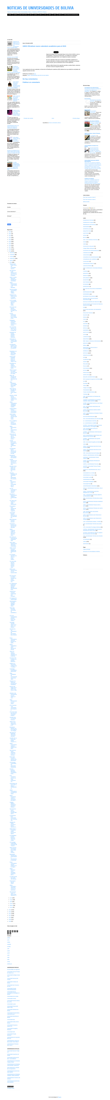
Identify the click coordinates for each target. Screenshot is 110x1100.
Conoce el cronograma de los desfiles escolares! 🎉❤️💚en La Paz (95, 123)
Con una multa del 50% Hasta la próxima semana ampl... (13, 564)
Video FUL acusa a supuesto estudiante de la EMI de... (13, 654)
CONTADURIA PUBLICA (88, 263)
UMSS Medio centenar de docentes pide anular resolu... (13, 416)
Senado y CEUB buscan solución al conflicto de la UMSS (13, 398)
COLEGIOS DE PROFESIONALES (90, 250)
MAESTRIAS (86, 338)
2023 (10, 235)
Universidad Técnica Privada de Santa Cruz (13, 972)
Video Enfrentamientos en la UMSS (13, 701)
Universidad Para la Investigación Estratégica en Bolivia (13, 993)
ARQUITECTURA (87, 231)
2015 (10, 251)
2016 (10, 249)
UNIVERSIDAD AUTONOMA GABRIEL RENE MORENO (13, 1075)
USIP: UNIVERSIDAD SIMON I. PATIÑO (92, 521)
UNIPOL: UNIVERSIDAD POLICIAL (91, 464)
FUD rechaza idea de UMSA (12, 882)
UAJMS (35, 14)
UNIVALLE (9, 963)
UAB (8, 957)
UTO (45, 14)
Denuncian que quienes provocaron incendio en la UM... (13, 309)
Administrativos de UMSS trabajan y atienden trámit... (13, 603)
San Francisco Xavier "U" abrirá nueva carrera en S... (13, 893)
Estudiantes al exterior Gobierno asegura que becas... (13, 366)
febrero (11, 905)
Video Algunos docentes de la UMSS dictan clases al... (13, 391)
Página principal (86, 549)
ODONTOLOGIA (86, 355)
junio (11, 897)
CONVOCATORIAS (87, 265)
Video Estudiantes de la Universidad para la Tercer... (13, 483)
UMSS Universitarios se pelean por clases (13, 792)
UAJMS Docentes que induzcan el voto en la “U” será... (13, 462)
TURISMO (85, 394)
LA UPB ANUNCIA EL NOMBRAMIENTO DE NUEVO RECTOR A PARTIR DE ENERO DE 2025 (13, 166)
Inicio (53, 118)
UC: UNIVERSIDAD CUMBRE (89, 423)
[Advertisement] (49, 28)
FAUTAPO (85, 315)
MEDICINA (85, 343)
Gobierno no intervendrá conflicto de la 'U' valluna (13, 665)
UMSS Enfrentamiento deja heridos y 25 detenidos (13, 285)
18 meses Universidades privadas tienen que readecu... (13, 618)
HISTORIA (85, 323)
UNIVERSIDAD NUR (87, 479)
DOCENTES (86, 279)
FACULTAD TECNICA (88, 312)
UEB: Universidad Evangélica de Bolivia (91, 442)
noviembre (12, 254)
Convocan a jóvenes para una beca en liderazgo (13, 525)
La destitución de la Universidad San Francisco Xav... (13, 818)
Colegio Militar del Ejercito (88, 248)
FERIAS (85, 317)
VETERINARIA (86, 539)
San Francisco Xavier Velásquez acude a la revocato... (13, 753)
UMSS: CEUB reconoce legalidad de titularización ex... (13, 550)
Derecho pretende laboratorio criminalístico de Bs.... (13, 771)
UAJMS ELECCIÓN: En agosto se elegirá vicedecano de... (13, 443)
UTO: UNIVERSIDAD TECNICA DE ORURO (92, 536)
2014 (10, 909)
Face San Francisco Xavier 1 (89, 199)
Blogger (59, 1097)
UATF (8, 953)
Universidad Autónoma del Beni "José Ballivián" (13, 1058)
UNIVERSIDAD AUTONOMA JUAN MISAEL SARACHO (13, 1065)
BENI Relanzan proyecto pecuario (13, 520)
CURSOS (85, 271)
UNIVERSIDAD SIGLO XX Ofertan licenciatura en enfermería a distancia (13, 127)
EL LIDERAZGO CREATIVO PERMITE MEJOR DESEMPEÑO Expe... (13, 586)
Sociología (85, 383)
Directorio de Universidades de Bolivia (91, 551)
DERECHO (85, 275)
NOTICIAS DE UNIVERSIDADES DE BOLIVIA (40, 8)
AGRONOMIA (86, 226)
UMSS (50, 14)
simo (84, 381)
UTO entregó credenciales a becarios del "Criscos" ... (13, 844)
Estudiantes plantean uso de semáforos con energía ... (13, 729)
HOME (9, 14)
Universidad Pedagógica (88, 481)
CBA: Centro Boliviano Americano (90, 239)
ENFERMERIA (86, 294)
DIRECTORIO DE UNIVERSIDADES (71, 14)
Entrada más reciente (28, 118)
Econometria (88, 98)
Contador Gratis (10, 1088)
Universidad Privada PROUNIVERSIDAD (11, 989)
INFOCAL (85, 328)
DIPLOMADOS (86, 277)
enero (11, 907)
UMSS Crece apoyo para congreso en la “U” (13, 723)
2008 (10, 921)
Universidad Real (11, 1019)
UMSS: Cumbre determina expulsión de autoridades (13, 279)
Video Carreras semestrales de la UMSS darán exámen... (13, 850)
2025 (10, 231)
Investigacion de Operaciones (91, 87)
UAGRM (15, 14)
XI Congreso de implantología (13, 599)
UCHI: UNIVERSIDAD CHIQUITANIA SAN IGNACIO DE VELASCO (92, 436)
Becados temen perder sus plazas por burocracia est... (13, 468)
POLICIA (85, 366)
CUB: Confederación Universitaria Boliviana (92, 267)
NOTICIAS (85, 353)
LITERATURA (86, 336)
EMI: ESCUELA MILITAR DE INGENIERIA (92, 288)
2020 (10, 241)
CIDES (84, 244)
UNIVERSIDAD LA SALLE (89, 475)
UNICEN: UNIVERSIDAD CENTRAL (91, 455)
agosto (11, 260)
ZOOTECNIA (86, 543)
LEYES (84, 334)
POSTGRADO (86, 368)
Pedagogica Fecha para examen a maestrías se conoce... (13, 323)
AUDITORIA (85, 233)
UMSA (55, 14)
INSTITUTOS (86, 332)
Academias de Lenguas (88, 222)
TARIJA (84, 385)
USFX (40, 14)
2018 (10, 245)
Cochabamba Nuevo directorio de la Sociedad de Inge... (13, 451)
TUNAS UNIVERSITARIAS (89, 392)
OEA (84, 357)
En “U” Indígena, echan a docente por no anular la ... (13, 422)
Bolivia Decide (86, 201)
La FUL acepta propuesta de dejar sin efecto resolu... (13, 303)
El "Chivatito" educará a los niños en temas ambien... (13, 557)
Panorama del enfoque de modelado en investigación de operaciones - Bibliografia (93, 90)
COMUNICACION (87, 252)
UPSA (8, 961)
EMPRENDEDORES (87, 291)
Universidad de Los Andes (89, 472)
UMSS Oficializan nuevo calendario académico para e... (13, 871)
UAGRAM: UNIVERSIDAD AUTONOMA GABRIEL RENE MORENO (92, 400)
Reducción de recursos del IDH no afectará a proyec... (13, 436)
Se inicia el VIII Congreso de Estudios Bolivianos (13, 659)
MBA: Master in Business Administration (92, 341)
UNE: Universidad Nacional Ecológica (91, 453)
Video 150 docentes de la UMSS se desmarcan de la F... (13, 378)
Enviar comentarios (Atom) (55, 122)
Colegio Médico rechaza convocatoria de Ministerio (13, 410)
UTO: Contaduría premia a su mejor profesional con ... (13, 778)
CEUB (84, 241)
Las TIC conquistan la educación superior (13, 490)
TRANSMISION (86, 390)
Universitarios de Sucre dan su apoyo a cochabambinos (13, 786)
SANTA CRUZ (86, 374)
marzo (11, 903)
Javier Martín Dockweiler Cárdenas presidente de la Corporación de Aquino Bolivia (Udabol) (13, 84)
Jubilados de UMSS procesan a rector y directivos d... (13, 824)
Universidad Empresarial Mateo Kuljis (12, 1007)
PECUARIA (85, 363)
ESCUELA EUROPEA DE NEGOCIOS (91, 301)
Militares (85, 345)
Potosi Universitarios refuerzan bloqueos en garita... (13, 640)
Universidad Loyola (11, 1004)
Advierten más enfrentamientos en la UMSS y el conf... (13, 695)
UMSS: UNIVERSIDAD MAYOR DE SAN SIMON (38, 75)
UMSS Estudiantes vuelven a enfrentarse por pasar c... (13, 798)
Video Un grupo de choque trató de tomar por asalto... (13, 371)
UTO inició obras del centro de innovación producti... (13, 713)
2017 (10, 247)
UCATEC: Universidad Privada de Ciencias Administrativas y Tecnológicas (92, 426)
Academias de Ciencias (88, 220)
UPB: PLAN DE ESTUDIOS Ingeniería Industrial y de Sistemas (16, 98)
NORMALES (86, 350)
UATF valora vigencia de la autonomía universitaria (13, 544)
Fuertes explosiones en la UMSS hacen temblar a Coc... (13, 316)
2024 (10, 233)
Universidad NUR (11, 1031)
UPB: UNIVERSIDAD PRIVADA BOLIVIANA (92, 498)
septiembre (12, 258)
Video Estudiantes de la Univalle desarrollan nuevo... (13, 384)
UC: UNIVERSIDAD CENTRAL (90, 420)
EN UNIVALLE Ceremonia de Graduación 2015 (13, 538)
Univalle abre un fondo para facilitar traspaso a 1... (13, 740)
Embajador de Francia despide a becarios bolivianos (13, 335)
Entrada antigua (76, 118)
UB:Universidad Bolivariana (89, 416)
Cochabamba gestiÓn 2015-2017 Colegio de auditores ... (13, 347)
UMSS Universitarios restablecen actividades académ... (13, 404)
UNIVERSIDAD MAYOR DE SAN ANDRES (13, 1081)
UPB (8, 959)
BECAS (60, 14)
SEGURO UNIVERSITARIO (89, 376)
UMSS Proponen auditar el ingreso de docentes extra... (12, 532)
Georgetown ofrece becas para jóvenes (13, 456)
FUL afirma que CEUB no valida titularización (13, 502)
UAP (8, 948)
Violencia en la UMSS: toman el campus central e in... (13, 296)
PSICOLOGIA (86, 372)
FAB (84, 307)
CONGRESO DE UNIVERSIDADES (91, 257)
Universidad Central (11, 998)
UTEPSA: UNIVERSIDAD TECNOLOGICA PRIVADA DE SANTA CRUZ (92, 530)
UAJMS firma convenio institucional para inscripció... (13, 594)
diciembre (12, 252)
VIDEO (84, 541)
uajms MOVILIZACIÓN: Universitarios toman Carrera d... (13, 429)
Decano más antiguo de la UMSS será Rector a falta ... (13, 689)
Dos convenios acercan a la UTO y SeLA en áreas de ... (13, 328)
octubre (11, 256)
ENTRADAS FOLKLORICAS (89, 296)
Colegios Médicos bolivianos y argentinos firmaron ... (13, 805)
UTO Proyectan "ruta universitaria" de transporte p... (13, 708)
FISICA (84, 319)
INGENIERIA (86, 330)
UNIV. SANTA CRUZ (23, 14)
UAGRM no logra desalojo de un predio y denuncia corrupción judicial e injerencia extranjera (13, 69)
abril (11, 901)
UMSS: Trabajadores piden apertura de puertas (13, 647)
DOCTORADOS (86, 282)
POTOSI (85, 370)
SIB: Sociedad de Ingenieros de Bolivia (91, 379)
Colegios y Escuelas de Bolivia (92, 121)
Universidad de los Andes (12, 996)
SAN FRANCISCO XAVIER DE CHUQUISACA (13, 1068)
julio (11, 262)
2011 (10, 915)
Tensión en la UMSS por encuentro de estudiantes (13, 682)
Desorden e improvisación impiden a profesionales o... (13, 496)
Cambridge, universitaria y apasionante (13, 670)
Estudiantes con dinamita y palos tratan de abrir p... (13, 353)
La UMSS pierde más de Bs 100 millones (13, 878)
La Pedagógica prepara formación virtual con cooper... (13, 838)
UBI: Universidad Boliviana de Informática (92, 418)
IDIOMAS (85, 325)
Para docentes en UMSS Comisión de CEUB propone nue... (13, 578)
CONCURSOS (86, 254)
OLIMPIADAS (86, 359)
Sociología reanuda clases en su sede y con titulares (13, 625)
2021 (10, 239)
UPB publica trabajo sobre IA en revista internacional (16, 139)
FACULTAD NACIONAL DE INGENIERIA (92, 309)
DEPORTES (86, 273)
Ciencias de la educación (88, 246)
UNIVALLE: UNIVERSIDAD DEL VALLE (91, 469)
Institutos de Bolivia (89, 178)
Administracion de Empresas (89, 224)
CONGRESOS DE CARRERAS (90, 259)
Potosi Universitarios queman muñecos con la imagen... (13, 864)
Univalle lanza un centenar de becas (13, 718)
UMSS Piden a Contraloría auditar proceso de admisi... (13, 831)
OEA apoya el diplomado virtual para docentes (13, 734)
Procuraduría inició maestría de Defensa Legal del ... (13, 508)
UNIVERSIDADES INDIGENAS (90, 485)
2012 (10, 913)
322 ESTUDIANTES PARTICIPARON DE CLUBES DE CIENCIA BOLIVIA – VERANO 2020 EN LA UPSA (95, 150)
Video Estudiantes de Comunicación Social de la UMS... (13, 676)
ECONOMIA (85, 284)
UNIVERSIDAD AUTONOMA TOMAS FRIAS (13, 1061)
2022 (10, 237)
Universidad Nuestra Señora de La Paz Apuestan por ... (13, 515)
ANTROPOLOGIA (87, 228)
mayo (11, 899)
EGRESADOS (86, 286)
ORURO (85, 361)
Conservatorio (86, 261)
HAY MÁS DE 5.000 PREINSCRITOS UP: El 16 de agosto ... (13, 273)
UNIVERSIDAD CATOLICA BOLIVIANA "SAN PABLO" (13, 1041)
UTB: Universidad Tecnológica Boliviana (92, 527)
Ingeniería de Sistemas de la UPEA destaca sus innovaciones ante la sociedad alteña (13, 44)
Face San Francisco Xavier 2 (89, 197)
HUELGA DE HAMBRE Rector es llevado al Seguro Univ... (13, 359)
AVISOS (85, 235)
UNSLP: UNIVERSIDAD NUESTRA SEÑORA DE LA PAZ (91, 492)
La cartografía (93, 135)
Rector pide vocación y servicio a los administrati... (13, 758)
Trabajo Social (86, 387)
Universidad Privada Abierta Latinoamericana (13, 1013)
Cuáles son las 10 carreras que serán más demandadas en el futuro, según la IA (13, 113)
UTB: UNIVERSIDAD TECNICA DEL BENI (92, 523)
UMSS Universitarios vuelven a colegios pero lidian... (13, 746)
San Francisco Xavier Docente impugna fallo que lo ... (13, 811)
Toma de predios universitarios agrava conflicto (13, 291)
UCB (30, 14)
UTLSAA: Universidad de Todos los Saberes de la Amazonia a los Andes (92, 533)
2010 (10, 917)
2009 (10, 919)
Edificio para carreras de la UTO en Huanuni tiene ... (13, 571)
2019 (10, 243)
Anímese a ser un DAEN (12, 57)
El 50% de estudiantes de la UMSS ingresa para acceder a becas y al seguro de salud (13, 152)
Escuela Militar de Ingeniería (13, 969)
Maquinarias (87, 109)
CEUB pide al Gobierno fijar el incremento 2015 (13, 340)
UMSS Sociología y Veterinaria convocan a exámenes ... (13, 888)
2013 (10, 911)
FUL (84, 321)
